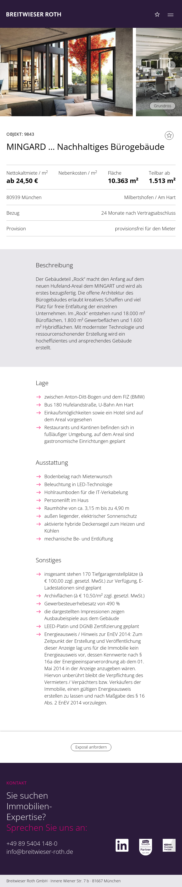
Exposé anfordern (91, 747)
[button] (171, 65)
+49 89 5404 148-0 (31, 843)
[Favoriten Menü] (157, 14)
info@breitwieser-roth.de (39, 851)
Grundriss (162, 105)
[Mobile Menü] (171, 14)
